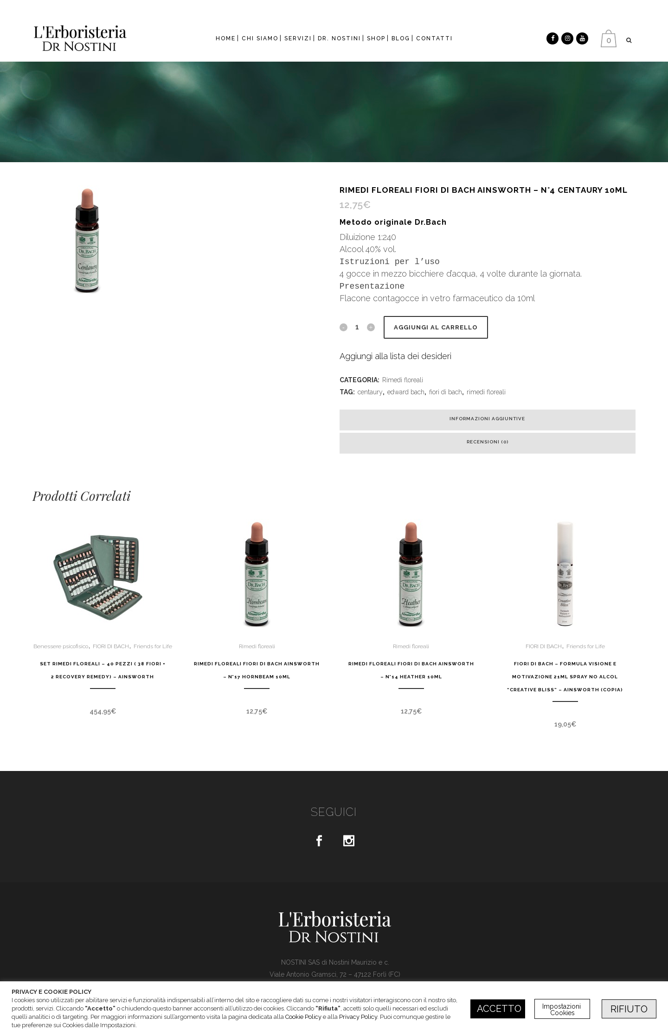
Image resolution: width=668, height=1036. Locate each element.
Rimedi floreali (402, 380)
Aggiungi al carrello (436, 327)
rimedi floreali (486, 392)
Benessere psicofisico (60, 646)
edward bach (405, 392)
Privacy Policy (358, 1016)
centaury (370, 392)
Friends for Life (153, 646)
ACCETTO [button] (499, 1008)
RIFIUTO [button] (629, 1009)
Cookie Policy (303, 1016)
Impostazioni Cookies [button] (562, 1010)
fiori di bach (445, 392)
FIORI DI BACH (111, 646)
